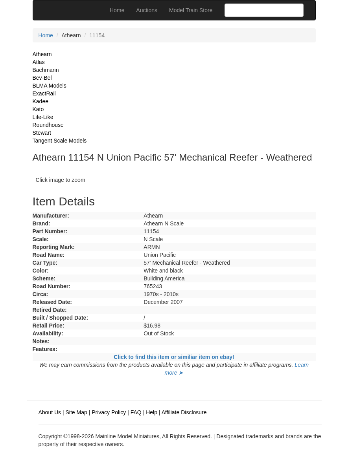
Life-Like (43, 117)
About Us (50, 412)
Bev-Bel (42, 78)
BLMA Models (49, 85)
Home (117, 10)
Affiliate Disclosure (184, 412)
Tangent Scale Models (60, 140)
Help (151, 412)
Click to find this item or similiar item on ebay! (174, 357)
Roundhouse (48, 125)
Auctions (146, 10)
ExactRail (44, 93)
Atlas (39, 62)
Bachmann (46, 70)
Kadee (40, 101)
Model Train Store (191, 10)
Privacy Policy (109, 412)
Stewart (42, 133)
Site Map (76, 412)
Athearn (42, 54)
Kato (38, 109)
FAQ (136, 412)
